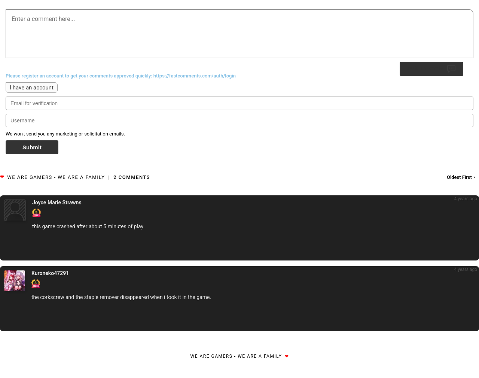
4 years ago (465, 198)
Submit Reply (431, 68)
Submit (32, 147)
